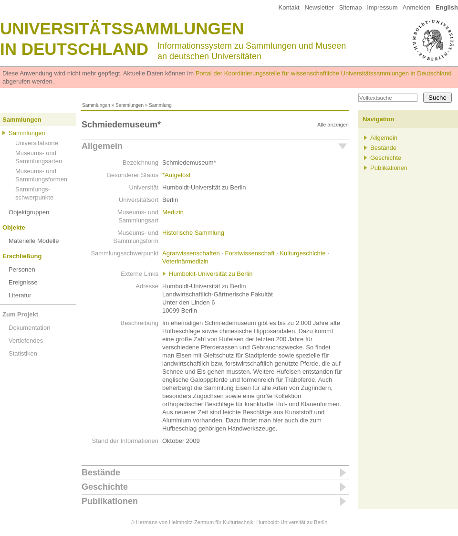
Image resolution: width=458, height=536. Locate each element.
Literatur (20, 295)
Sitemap (350, 7)
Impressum (382, 7)
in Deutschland (74, 49)
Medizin (173, 212)
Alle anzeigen (333, 124)
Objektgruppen (29, 212)
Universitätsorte (36, 143)
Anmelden (417, 7)
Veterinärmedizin (185, 261)
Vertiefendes (26, 340)
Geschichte (105, 487)
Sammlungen (96, 105)
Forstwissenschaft (250, 253)
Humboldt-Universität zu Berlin (211, 273)
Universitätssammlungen (122, 28)
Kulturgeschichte (302, 253)
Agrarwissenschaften (191, 253)
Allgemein (102, 146)
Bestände (101, 472)
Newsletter (318, 7)
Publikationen (110, 501)
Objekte (13, 227)
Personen (22, 269)
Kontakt (288, 7)
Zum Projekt (20, 314)
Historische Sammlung (193, 232)
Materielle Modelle (34, 240)
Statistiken (23, 353)
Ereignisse (23, 282)
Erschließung (22, 256)
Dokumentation (29, 327)
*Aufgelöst (176, 175)
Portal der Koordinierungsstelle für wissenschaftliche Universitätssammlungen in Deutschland (324, 73)
